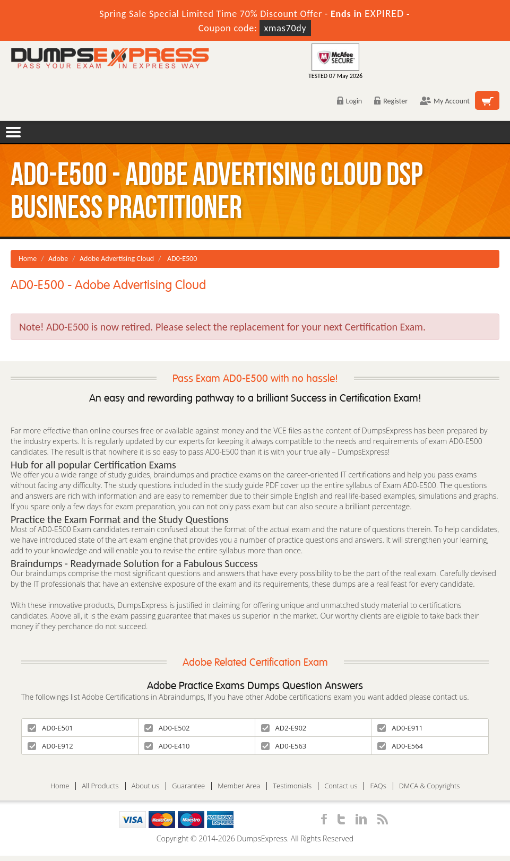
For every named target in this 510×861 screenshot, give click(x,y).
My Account (445, 101)
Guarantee (188, 786)
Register (391, 101)
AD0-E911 (400, 728)
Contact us (340, 786)
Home (28, 258)
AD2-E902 (284, 728)
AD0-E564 (400, 746)
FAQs (378, 786)
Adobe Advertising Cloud (117, 258)
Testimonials (292, 786)
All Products (100, 786)
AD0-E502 (167, 728)
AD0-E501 (50, 728)
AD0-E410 (167, 746)
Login (349, 101)
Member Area (239, 786)
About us (145, 786)
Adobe (58, 258)
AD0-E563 (284, 746)
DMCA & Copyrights (429, 786)
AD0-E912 (50, 746)
